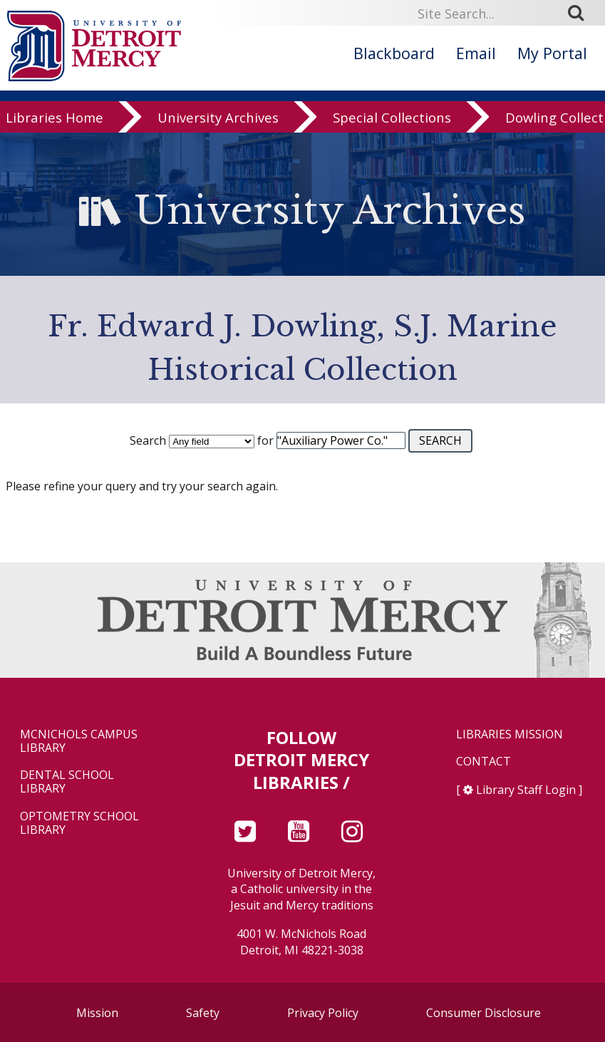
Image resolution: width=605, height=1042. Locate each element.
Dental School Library (67, 781)
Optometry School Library (79, 823)
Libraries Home (54, 121)
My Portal (552, 53)
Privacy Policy (322, 1013)
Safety (202, 1013)
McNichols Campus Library (79, 741)
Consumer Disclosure (483, 1013)
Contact (483, 761)
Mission (97, 1013)
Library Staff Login (526, 790)
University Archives (218, 121)
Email (476, 53)
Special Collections (392, 121)
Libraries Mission (509, 734)
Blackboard (394, 53)
